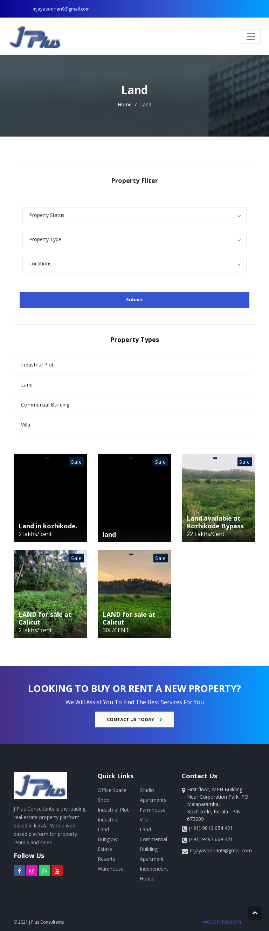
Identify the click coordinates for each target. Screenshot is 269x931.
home (125, 104)
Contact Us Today (135, 719)
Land (145, 104)
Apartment (152, 859)
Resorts (106, 859)
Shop (103, 800)
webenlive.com (222, 921)
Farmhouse (153, 809)
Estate (105, 849)
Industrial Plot (37, 364)
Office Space (112, 790)
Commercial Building (45, 404)
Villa (25, 424)
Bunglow (108, 839)
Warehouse (111, 868)
